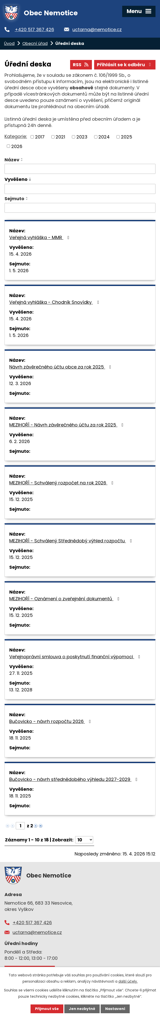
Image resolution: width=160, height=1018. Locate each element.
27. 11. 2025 (21, 673)
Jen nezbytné (82, 1008)
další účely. (128, 981)
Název (12, 160)
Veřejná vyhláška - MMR (40, 237)
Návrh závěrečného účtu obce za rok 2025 (61, 367)
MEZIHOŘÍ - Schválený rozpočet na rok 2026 (62, 483)
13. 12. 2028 (20, 690)
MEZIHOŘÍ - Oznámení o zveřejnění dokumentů (65, 599)
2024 (104, 137)
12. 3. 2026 (20, 383)
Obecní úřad (35, 43)
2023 (81, 137)
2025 (126, 137)
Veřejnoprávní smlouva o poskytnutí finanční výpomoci (75, 656)
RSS (81, 64)
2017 (40, 137)
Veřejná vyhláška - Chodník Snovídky (55, 302)
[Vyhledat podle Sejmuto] (80, 208)
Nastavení (115, 1008)
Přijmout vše (47, 1008)
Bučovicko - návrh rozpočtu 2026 (51, 721)
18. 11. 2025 (20, 738)
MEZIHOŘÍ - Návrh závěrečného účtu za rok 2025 (67, 425)
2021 (60, 137)
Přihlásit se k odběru (125, 64)
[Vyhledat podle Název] (80, 169)
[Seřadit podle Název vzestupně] (22, 159)
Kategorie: (16, 136)
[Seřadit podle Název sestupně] (22, 161)
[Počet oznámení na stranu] (84, 839)
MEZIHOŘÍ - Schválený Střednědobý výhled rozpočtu (71, 541)
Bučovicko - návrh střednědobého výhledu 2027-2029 (74, 779)
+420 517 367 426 (34, 29)
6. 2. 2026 (19, 441)
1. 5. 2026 (19, 270)
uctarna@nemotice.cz (97, 29)
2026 (16, 146)
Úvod (9, 43)
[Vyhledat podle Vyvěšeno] (80, 189)
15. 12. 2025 (21, 499)
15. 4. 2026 (20, 254)
